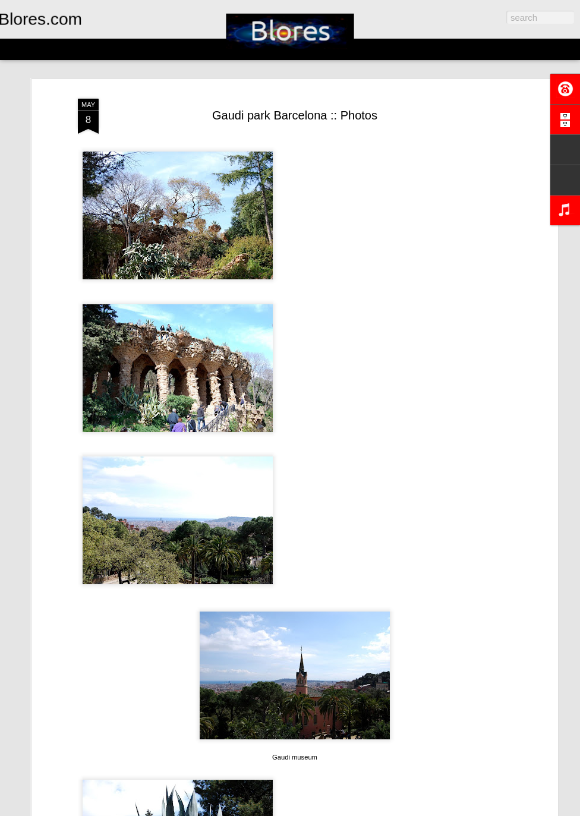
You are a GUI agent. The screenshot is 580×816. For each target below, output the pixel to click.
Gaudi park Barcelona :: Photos (294, 115)
